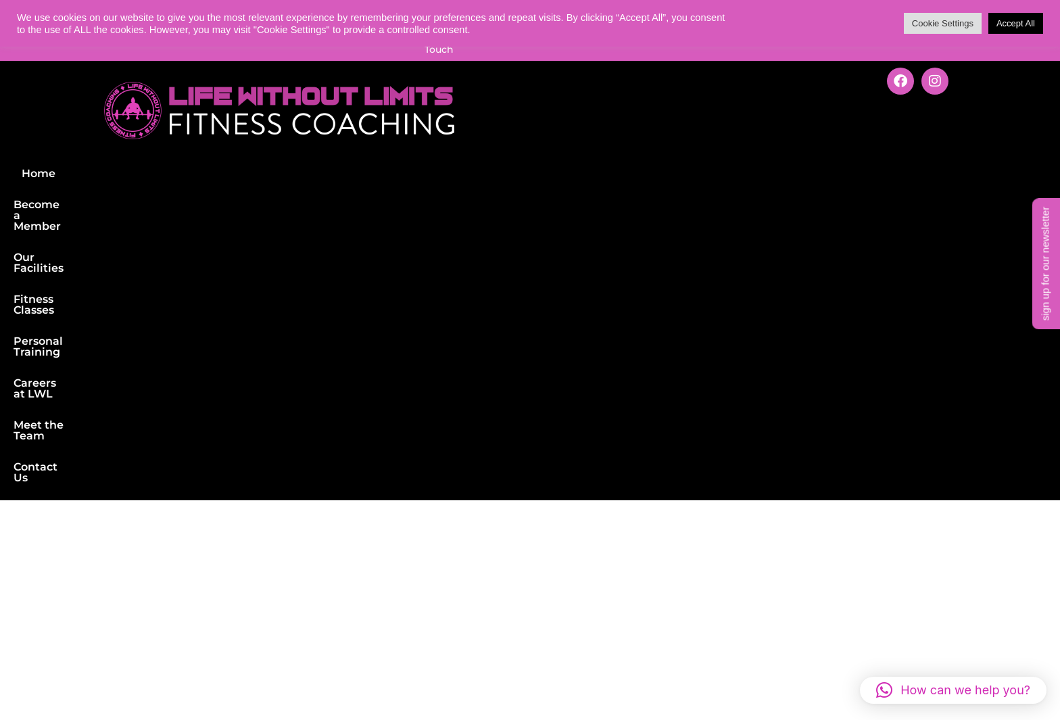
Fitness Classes (464, 145)
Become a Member (261, 145)
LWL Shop (518, 545)
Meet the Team (783, 145)
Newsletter (521, 513)
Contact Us (873, 145)
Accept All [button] (1015, 23)
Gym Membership (95, 513)
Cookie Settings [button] (942, 23)
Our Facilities (368, 145)
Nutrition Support (95, 608)
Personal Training (572, 145)
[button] (953, 690)
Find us (288, 513)
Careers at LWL (682, 145)
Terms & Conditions (324, 672)
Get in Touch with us (843, 571)
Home (174, 145)
